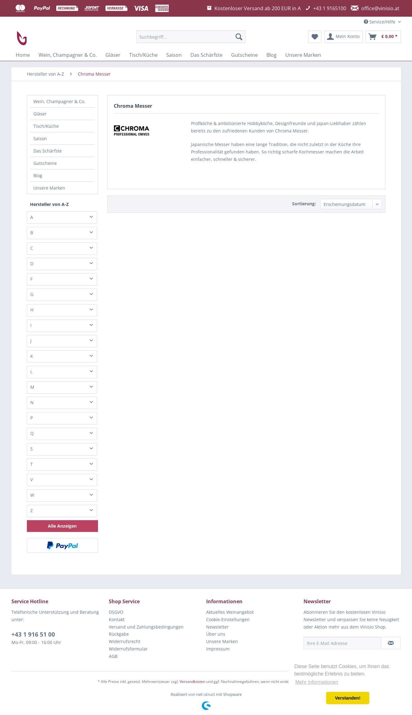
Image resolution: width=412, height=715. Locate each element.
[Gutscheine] (244, 55)
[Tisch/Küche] (143, 55)
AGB (113, 656)
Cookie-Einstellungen (228, 619)
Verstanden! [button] (347, 698)
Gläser (40, 114)
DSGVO (116, 612)
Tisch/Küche (46, 126)
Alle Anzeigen (62, 526)
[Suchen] (238, 37)
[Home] (22, 55)
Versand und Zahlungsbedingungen (146, 627)
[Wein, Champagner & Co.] (67, 55)
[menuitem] (190, 37)
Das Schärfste (47, 151)
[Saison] (174, 55)
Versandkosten (192, 681)
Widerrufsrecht (124, 641)
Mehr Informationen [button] (316, 682)
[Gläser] (113, 55)
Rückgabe (119, 634)
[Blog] (271, 55)
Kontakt (117, 619)
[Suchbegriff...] (190, 37)
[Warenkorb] (383, 37)
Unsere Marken (49, 188)
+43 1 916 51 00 (33, 634)
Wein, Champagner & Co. (59, 101)
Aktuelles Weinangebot (230, 612)
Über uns (215, 634)
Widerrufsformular (128, 649)
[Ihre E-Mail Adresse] (342, 643)
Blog (37, 175)
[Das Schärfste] (206, 55)
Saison (40, 138)
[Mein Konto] (343, 37)
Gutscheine (45, 163)
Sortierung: (304, 204)
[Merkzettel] (314, 37)
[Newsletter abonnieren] (391, 643)
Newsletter (217, 627)
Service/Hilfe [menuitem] (380, 22)
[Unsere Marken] (303, 55)
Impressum (218, 649)
